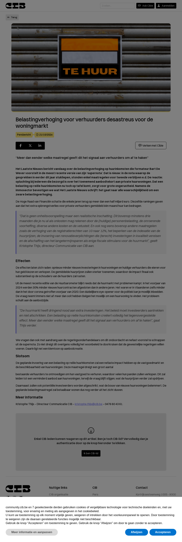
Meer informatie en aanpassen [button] (31, 532)
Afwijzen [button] (136, 532)
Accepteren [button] (163, 532)
